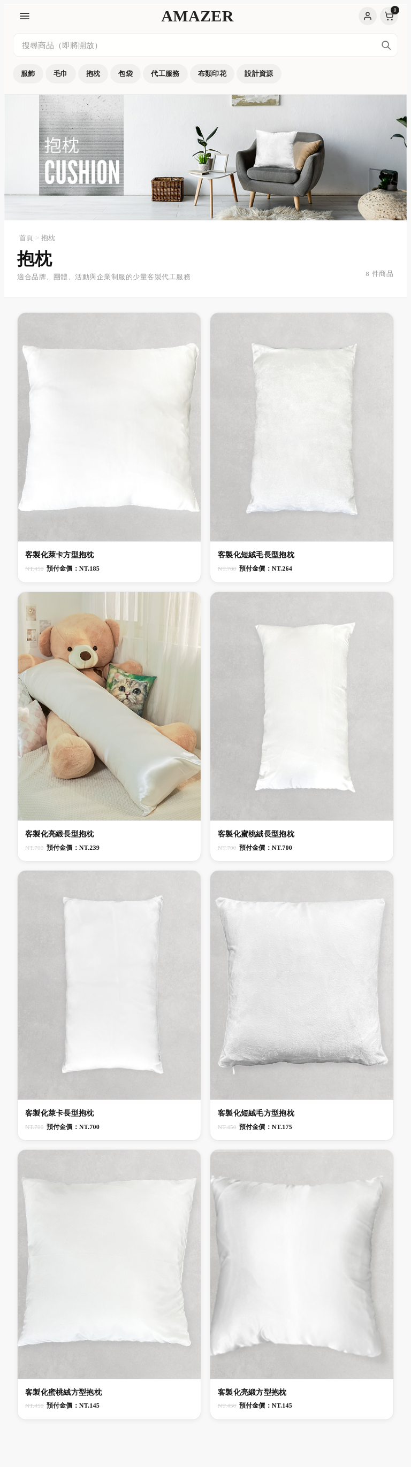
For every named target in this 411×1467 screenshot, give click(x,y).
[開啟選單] (24, 16)
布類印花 (212, 74)
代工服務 (165, 74)
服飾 (28, 74)
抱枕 (93, 74)
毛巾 (61, 74)
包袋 (125, 74)
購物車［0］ (389, 16)
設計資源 (259, 74)
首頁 (26, 238)
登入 (368, 16)
